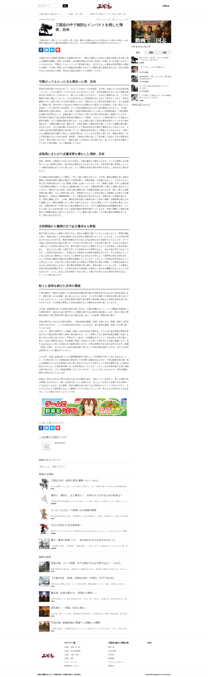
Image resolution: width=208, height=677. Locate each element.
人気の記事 (112, 651)
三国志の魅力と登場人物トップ (50, 14)
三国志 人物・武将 (75, 14)
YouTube (111, 655)
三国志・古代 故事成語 (72, 651)
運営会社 (111, 666)
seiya (53, 518)
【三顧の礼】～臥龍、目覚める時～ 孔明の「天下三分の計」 (83, 578)
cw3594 (141, 63)
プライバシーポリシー (116, 662)
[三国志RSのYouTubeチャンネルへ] (151, 31)
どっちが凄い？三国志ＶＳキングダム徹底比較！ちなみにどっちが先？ (155, 96)
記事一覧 (111, 647)
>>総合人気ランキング (140, 104)
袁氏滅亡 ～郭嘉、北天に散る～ (69, 607)
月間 (164, 52)
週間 (151, 52)
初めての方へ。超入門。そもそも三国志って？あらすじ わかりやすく (154, 59)
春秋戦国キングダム (71, 666)
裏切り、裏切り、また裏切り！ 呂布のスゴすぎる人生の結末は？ (87, 495)
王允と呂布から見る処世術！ (66, 525)
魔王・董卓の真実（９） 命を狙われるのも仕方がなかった (83, 540)
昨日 (138, 52)
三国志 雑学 (69, 658)
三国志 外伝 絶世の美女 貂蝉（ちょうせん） (75, 480)
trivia (52, 571)
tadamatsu (60, 442)
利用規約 (111, 658)
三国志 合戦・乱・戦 (72, 647)
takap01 (53, 503)
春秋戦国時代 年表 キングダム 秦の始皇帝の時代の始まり (155, 78)
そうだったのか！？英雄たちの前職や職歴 (73, 510)
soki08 (53, 533)
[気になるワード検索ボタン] (65, 5)
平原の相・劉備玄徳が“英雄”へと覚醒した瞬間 (75, 622)
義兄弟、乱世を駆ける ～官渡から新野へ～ (74, 593)
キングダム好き (144, 72)
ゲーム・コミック (70, 662)
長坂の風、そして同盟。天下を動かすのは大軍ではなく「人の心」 (87, 563)
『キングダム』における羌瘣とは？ (152, 67)
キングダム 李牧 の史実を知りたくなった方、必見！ (154, 87)
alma (52, 488)
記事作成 (166, 6)
